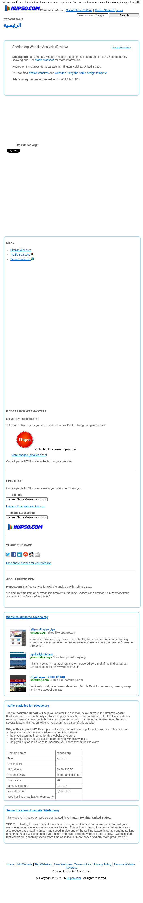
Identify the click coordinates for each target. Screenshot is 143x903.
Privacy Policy (102, 864)
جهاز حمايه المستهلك (42, 629)
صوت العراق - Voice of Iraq (47, 676)
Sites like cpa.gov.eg (61, 632)
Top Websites (43, 864)
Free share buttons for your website (28, 563)
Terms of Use (82, 864)
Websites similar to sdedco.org (27, 617)
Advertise (71, 867)
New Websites (63, 864)
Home (10, 864)
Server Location (22, 259)
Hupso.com (74, 878)
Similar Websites (20, 250)
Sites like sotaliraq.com (67, 680)
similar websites (39, 73)
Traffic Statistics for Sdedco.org (27, 705)
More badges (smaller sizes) (29, 455)
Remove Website (124, 864)
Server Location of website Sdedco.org (32, 810)
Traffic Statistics (21, 254)
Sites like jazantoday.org (69, 657)
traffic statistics (44, 60)
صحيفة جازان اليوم (41, 654)
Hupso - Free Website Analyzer (26, 506)
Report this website (121, 47)
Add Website (24, 864)
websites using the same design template (81, 73)
